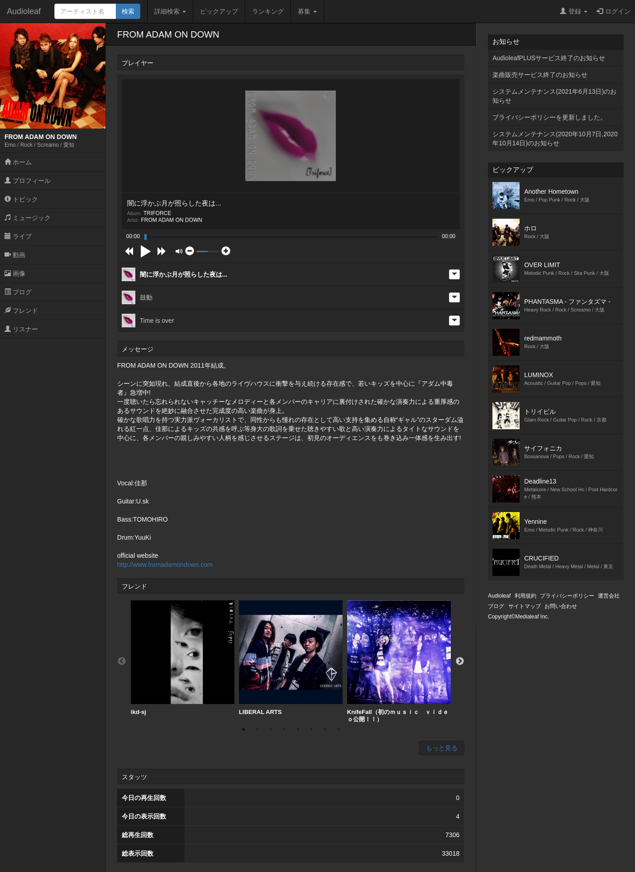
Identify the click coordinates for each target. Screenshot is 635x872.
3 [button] (270, 729)
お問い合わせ (560, 606)
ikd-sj (182, 657)
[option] (182, 658)
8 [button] (338, 729)
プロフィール (28, 180)
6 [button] (311, 729)
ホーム (18, 162)
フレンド (21, 310)
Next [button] (459, 661)
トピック (21, 199)
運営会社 (609, 596)
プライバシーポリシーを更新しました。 (549, 117)
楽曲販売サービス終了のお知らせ (539, 74)
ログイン (613, 11)
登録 (573, 11)
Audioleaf (24, 11)
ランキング (268, 11)
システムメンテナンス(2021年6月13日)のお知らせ (554, 96)
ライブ (18, 236)
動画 (15, 255)
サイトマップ (524, 606)
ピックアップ (219, 11)
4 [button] (284, 729)
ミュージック (28, 217)
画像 (15, 273)
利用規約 (525, 596)
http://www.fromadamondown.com (165, 564)
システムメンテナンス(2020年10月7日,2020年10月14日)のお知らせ (554, 138)
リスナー (21, 329)
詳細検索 (170, 11)
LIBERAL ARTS (291, 657)
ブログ (18, 292)
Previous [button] (121, 661)
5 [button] (297, 729)
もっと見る (442, 748)
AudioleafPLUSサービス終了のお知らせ (548, 58)
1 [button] (243, 729)
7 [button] (324, 729)
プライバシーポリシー (567, 596)
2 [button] (257, 729)
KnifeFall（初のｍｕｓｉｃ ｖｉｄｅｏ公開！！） (399, 661)
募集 (307, 11)
